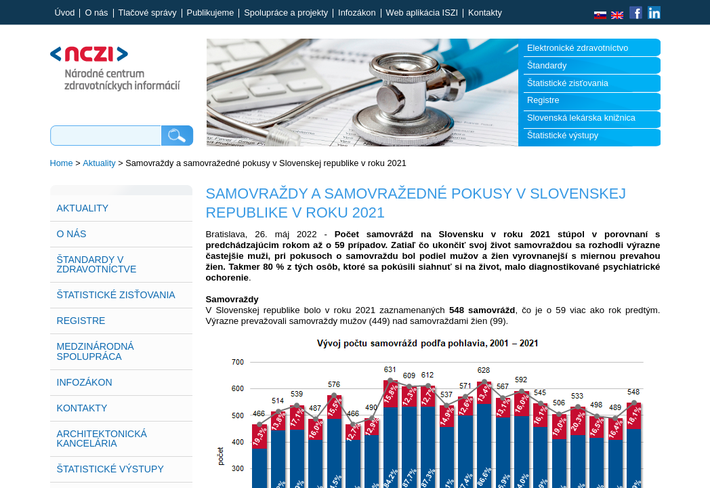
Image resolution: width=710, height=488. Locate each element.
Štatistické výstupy (562, 135)
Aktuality (99, 163)
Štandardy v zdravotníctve (97, 264)
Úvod (65, 13)
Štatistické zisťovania (567, 83)
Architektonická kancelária (102, 438)
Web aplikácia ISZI (422, 13)
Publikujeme (210, 13)
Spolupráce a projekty (286, 13)
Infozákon (357, 13)
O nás (96, 13)
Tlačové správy (148, 13)
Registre (543, 100)
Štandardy (546, 65)
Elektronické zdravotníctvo (577, 48)
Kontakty (485, 13)
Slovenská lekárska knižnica (581, 118)
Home (61, 163)
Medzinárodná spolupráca (95, 351)
